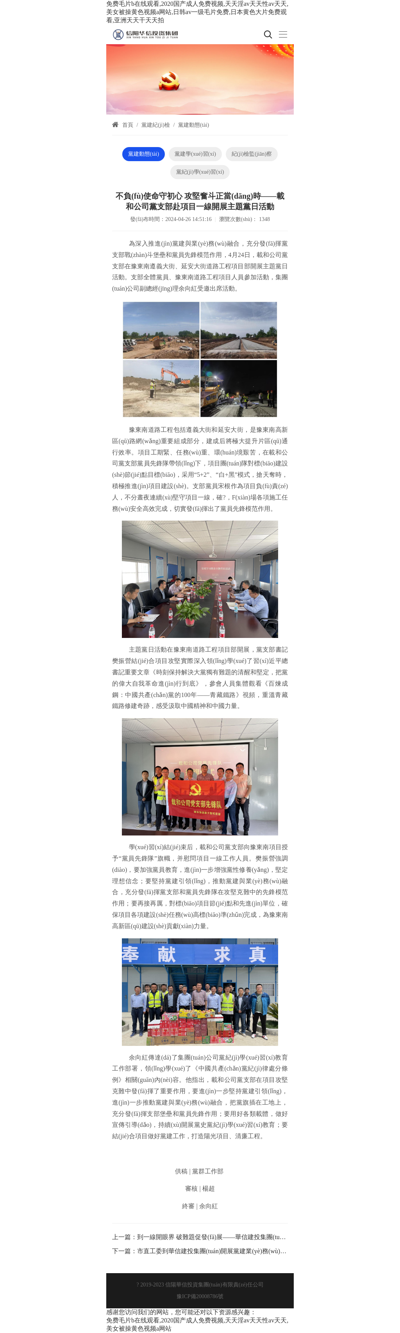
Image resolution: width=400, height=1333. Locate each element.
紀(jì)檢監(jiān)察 (252, 154)
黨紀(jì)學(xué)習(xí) (200, 172)
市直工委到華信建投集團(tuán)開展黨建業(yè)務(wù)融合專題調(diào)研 (234, 1251)
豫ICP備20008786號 (200, 1296)
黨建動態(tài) (193, 125)
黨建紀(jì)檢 (155, 125)
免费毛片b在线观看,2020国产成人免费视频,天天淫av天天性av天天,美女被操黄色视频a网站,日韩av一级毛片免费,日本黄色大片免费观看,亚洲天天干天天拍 (197, 11)
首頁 (127, 125)
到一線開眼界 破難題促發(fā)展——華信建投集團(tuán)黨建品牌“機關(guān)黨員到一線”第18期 (267, 1237)
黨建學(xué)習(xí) (195, 154)
